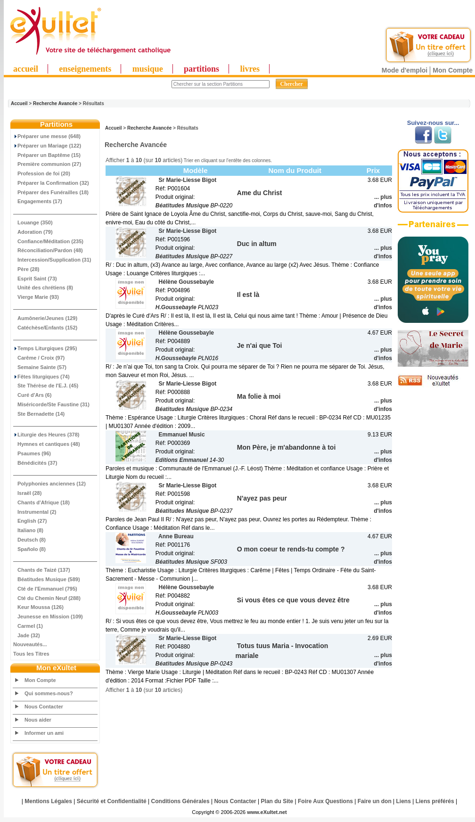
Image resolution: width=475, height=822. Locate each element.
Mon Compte (453, 70)
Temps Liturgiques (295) (45, 348)
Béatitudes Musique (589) (46, 579)
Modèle (195, 170)
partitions (201, 69)
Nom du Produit (294, 170)
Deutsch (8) (29, 540)
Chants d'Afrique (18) (41, 502)
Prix (373, 170)
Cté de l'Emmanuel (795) (45, 589)
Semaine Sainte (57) (39, 367)
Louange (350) (33, 222)
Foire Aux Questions (325, 801)
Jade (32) (26, 635)
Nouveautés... (30, 644)
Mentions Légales (48, 801)
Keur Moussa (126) (38, 607)
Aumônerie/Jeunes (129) (45, 318)
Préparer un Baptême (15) (47, 155)
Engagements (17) (37, 201)
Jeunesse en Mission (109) (48, 616)
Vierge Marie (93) (36, 297)
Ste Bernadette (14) (39, 414)
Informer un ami (44, 733)
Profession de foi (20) (41, 173)
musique (147, 69)
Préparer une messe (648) (47, 136)
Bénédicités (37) (35, 463)
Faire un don (375, 801)
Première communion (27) (47, 164)
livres (250, 69)
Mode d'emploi (404, 70)
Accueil (19, 103)
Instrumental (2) (35, 512)
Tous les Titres (31, 654)
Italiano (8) (28, 530)
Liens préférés (435, 801)
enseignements (85, 69)
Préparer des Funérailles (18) (51, 192)
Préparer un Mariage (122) (47, 145)
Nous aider (38, 720)
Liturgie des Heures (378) (46, 434)
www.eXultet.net (267, 812)
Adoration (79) (33, 232)
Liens (403, 801)
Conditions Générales (180, 801)
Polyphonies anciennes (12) (49, 483)
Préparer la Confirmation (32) (51, 183)
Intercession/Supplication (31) (52, 260)
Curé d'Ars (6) (32, 395)
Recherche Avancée (55, 103)
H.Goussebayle (176, 307)
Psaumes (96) (32, 453)
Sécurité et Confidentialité (112, 801)
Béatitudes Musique (182, 205)
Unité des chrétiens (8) (43, 287)
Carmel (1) (28, 626)
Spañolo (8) (29, 549)
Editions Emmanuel (182, 460)
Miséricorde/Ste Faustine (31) (51, 404)
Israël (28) (27, 493)
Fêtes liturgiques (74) (41, 376)
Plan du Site (277, 801)
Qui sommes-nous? (49, 693)
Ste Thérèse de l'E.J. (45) (45, 385)
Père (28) (26, 269)
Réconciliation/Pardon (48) (48, 250)
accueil (25, 69)
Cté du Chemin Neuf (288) (47, 598)
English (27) (30, 521)
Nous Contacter (44, 706)
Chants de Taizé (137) (41, 570)
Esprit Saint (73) (35, 278)
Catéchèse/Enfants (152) (45, 327)
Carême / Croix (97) (39, 358)
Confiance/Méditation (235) (48, 241)
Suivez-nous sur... (433, 122)
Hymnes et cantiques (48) (46, 444)
